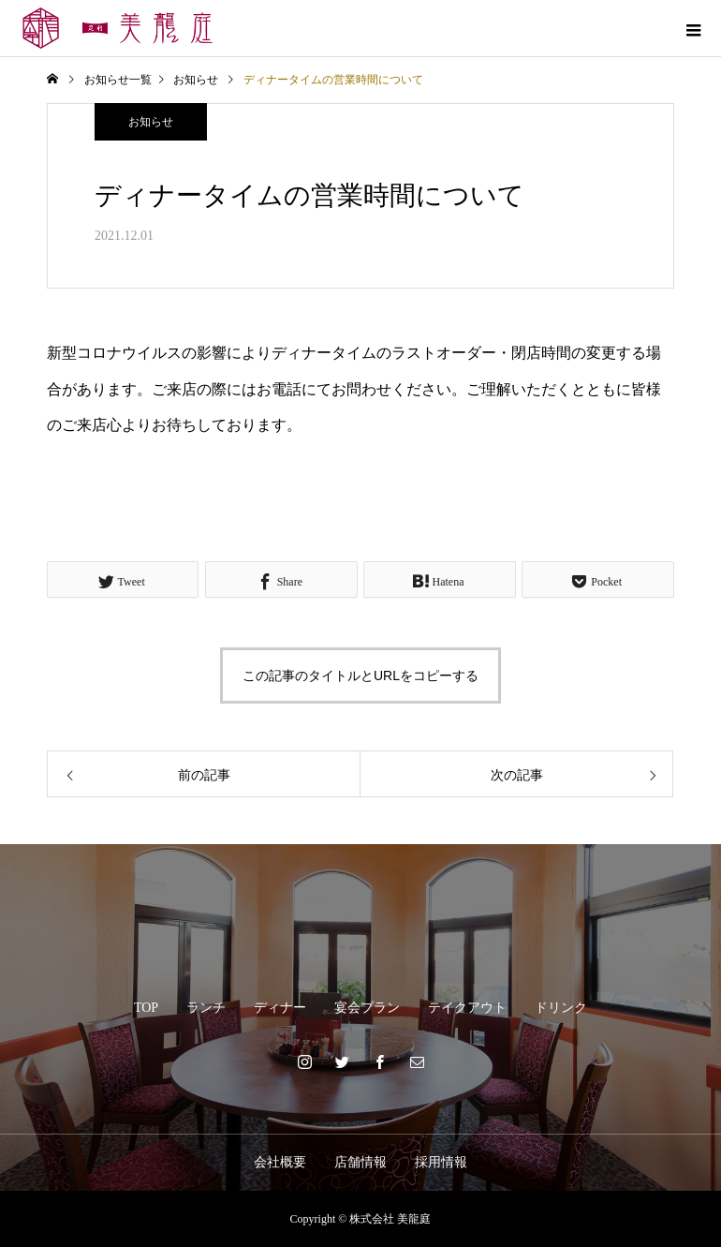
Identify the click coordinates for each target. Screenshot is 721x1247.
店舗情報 (360, 1162)
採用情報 (441, 1162)
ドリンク (561, 1008)
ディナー (280, 1008)
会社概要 (280, 1162)
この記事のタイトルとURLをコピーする (360, 675)
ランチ (206, 1008)
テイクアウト (467, 1008)
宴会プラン (367, 1008)
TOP (146, 1008)
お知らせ (150, 121)
